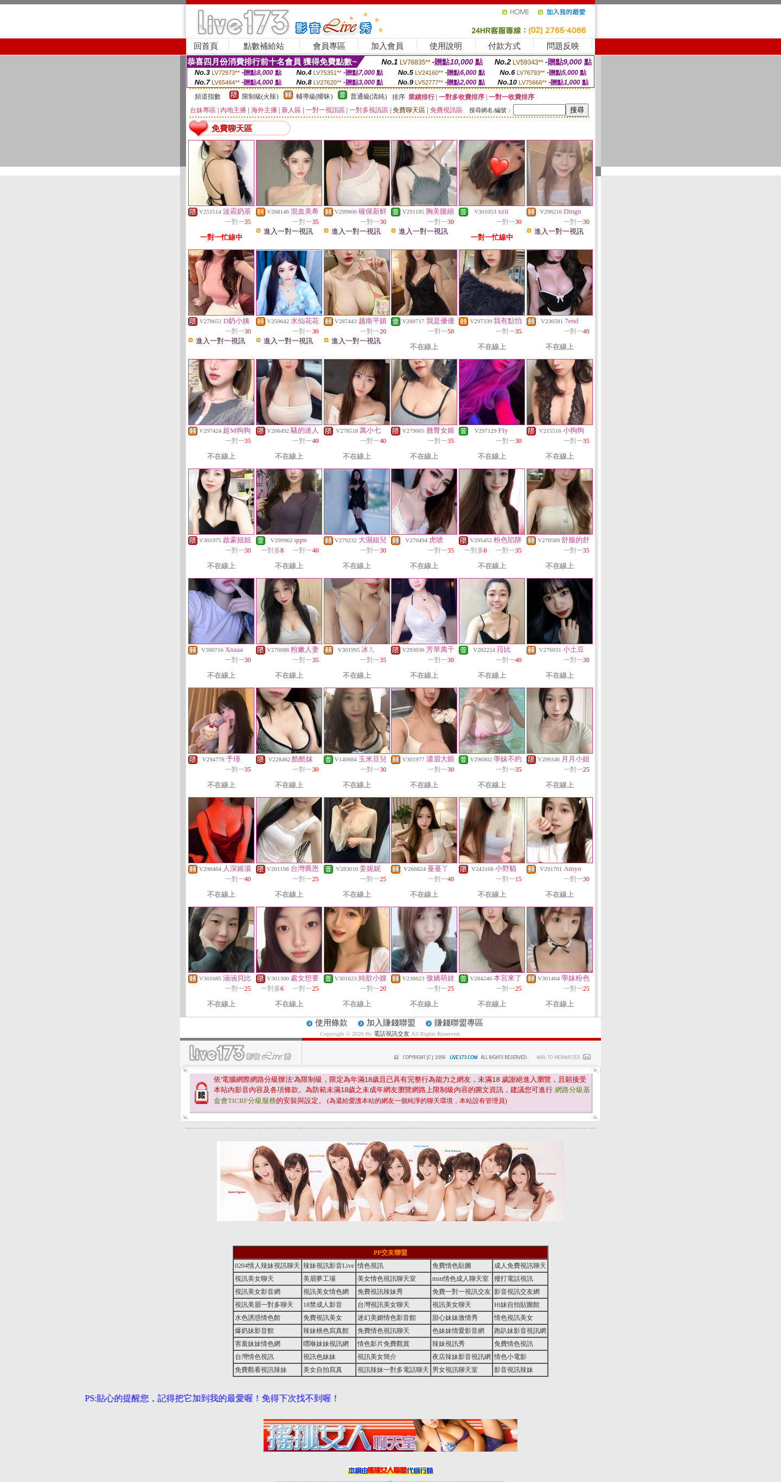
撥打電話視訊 (513, 1278)
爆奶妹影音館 (254, 1331)
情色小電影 (510, 1357)
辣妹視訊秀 (448, 1344)
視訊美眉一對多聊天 (264, 1304)
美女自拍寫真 (322, 1370)
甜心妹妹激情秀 (455, 1317)
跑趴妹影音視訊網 (520, 1331)
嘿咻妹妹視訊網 (326, 1344)
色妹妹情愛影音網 (458, 1331)
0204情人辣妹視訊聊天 (267, 1265)
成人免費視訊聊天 (520, 1265)
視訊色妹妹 (319, 1357)
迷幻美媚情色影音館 (386, 1317)
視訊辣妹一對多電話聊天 (393, 1370)
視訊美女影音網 (257, 1291)
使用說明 (446, 46)
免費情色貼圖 (451, 1265)
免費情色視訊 (513, 1344)
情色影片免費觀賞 (383, 1344)
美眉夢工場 (319, 1278)
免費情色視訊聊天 (383, 1331)
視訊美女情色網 (326, 1291)
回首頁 (206, 46)
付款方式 (504, 46)
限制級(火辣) (260, 96)
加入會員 (387, 46)
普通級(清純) (368, 96)
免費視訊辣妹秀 (380, 1291)
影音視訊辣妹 (513, 1370)
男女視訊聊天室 (455, 1370)
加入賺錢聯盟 (391, 1022)
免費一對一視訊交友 (461, 1291)
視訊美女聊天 (254, 1278)
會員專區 (329, 46)
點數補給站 (264, 46)
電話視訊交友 (391, 1033)
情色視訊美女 (513, 1317)
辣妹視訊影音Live (328, 1265)
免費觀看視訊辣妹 (261, 1370)
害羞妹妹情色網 (257, 1344)
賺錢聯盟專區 (458, 1022)
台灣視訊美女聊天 (383, 1304)
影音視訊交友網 (517, 1291)
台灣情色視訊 (254, 1357)
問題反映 (563, 46)
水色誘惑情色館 (257, 1317)
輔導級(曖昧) (314, 96)
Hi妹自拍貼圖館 (517, 1304)
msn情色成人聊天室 (460, 1278)
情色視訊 (370, 1265)
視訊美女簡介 (376, 1357)
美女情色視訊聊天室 (386, 1278)
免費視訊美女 (322, 1317)
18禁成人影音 (322, 1304)
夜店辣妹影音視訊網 (461, 1357)
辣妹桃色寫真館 (326, 1331)
